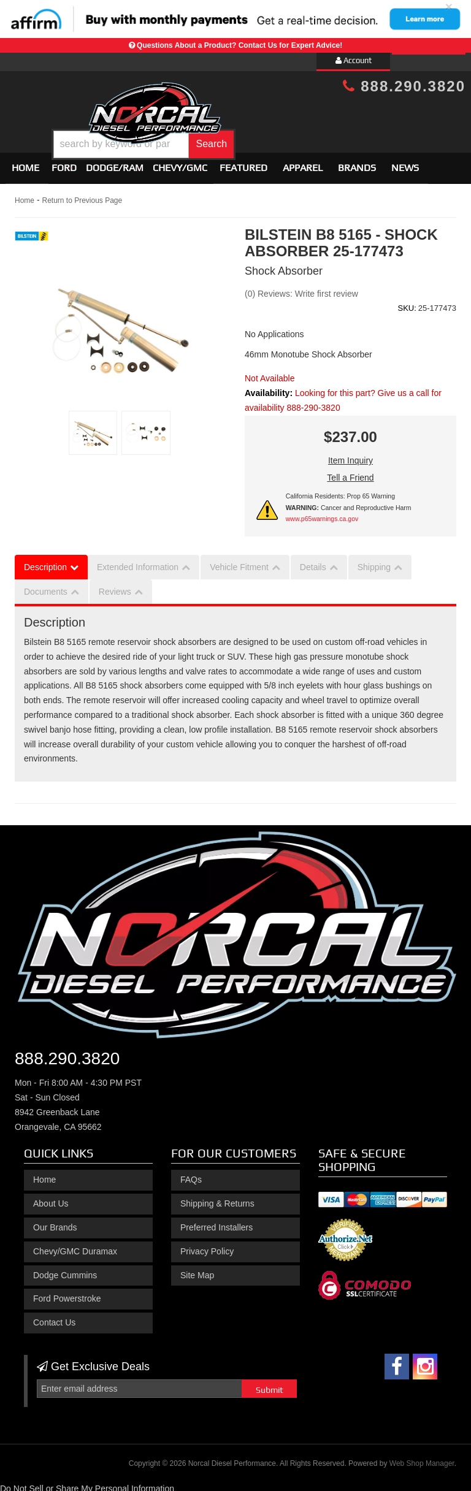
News (405, 163)
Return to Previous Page (82, 195)
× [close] (449, 6)
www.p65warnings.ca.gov (322, 513)
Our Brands (55, 1222)
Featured (243, 163)
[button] (254, 135)
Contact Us (54, 1317)
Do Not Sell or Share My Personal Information (87, 1483)
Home (25, 163)
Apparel (303, 163)
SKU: (406, 302)
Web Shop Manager (421, 1458)
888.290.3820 (404, 86)
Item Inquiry (350, 455)
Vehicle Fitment (239, 561)
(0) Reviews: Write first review (301, 288)
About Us (51, 1198)
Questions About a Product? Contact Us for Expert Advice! (239, 45)
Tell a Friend (350, 473)
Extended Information (137, 561)
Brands (357, 163)
